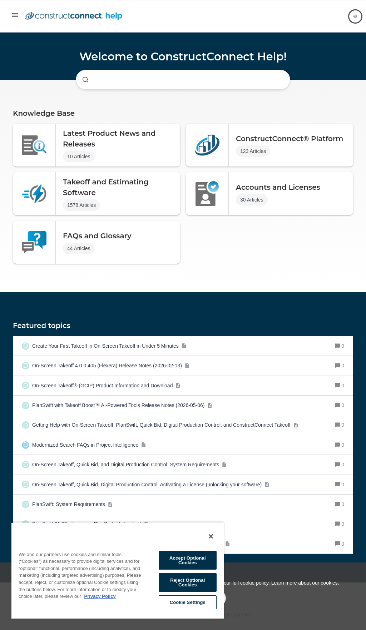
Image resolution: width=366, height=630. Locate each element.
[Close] (211, 536)
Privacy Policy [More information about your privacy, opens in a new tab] (99, 596)
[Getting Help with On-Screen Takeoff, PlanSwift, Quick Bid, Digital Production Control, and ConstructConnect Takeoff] (165, 425)
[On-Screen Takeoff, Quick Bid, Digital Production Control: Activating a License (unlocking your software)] (150, 484)
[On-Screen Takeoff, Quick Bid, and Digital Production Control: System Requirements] (129, 464)
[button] (15, 17)
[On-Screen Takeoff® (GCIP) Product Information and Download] (106, 385)
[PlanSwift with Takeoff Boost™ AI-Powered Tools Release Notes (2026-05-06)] (122, 405)
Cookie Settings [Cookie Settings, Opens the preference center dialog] (188, 602)
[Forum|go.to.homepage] (75, 16)
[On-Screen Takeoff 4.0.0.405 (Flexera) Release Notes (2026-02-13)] (110, 365)
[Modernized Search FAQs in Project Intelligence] (89, 445)
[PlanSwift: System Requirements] (72, 504)
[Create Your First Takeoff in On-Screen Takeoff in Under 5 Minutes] (109, 346)
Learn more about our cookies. (305, 583)
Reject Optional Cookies (187, 582)
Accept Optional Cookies (187, 560)
